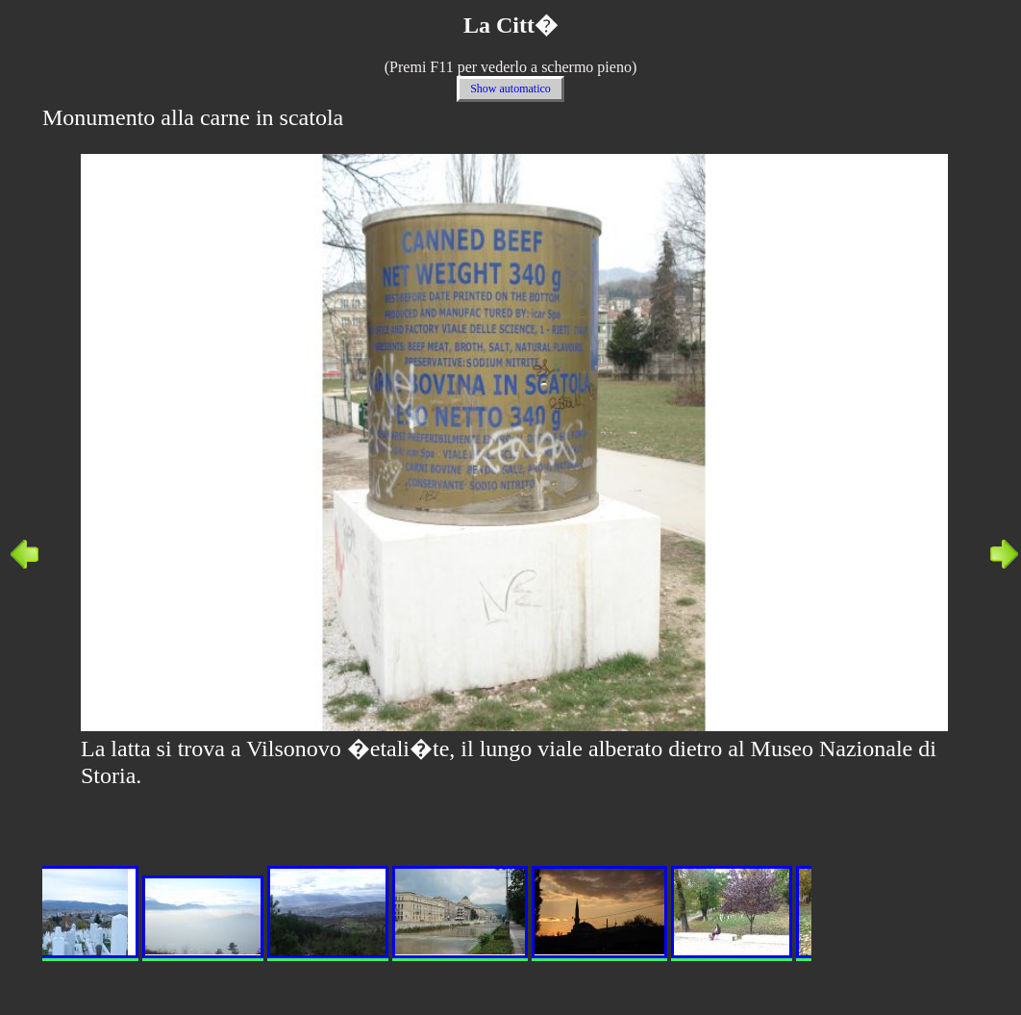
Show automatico (510, 88)
